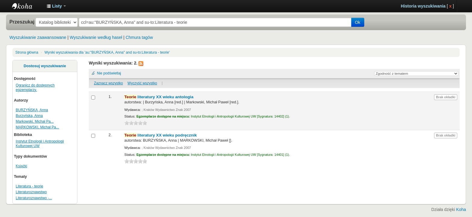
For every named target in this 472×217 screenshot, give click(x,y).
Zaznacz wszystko (108, 83)
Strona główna (26, 52)
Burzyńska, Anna (29, 116)
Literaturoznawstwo (31, 192)
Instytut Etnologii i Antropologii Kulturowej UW (27, 6)
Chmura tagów (139, 37)
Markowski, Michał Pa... (35, 121)
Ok (357, 22)
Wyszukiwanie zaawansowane (37, 37)
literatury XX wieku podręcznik (160, 135)
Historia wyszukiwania (423, 6)
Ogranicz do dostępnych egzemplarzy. (35, 87)
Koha (461, 209)
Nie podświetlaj (109, 73)
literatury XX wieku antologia (158, 97)
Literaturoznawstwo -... (34, 198)
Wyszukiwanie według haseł (96, 37)
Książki (21, 166)
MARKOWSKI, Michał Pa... (37, 127)
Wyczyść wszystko (142, 83)
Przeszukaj (21, 21)
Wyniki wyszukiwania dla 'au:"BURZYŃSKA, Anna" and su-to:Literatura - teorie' (107, 52)
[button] (56, 6)
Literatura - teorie (29, 186)
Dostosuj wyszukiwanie (45, 66)
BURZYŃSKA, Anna (32, 110)
